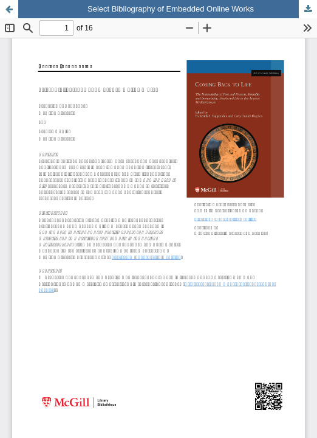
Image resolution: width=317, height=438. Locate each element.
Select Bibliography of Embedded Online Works (170, 8)
